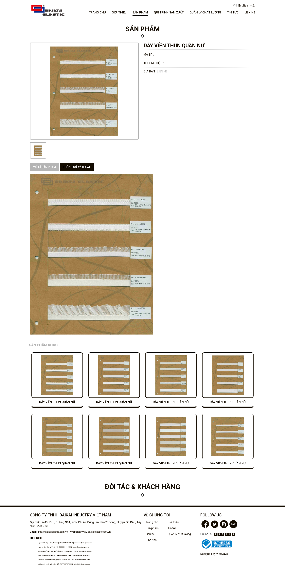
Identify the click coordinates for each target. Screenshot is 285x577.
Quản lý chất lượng (205, 12)
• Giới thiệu (172, 522)
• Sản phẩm (151, 528)
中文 (252, 5)
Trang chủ (97, 12)
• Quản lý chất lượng (178, 534)
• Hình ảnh (150, 540)
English (243, 5)
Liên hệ (249, 12)
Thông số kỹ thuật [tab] (76, 167)
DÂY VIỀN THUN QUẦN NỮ (57, 402)
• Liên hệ (149, 534)
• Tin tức (171, 528)
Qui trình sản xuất (169, 12)
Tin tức (233, 12)
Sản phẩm (140, 12)
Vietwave (222, 553)
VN (235, 5)
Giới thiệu (119, 12)
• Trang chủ (151, 522)
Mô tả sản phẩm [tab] (44, 167)
